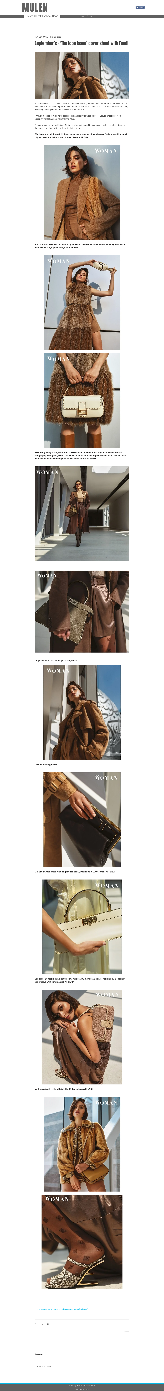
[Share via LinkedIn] (48, 1324)
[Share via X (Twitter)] (42, 1324)
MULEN (35, 7)
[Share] (140, 7)
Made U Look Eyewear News (42, 16)
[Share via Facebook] (36, 1324)
